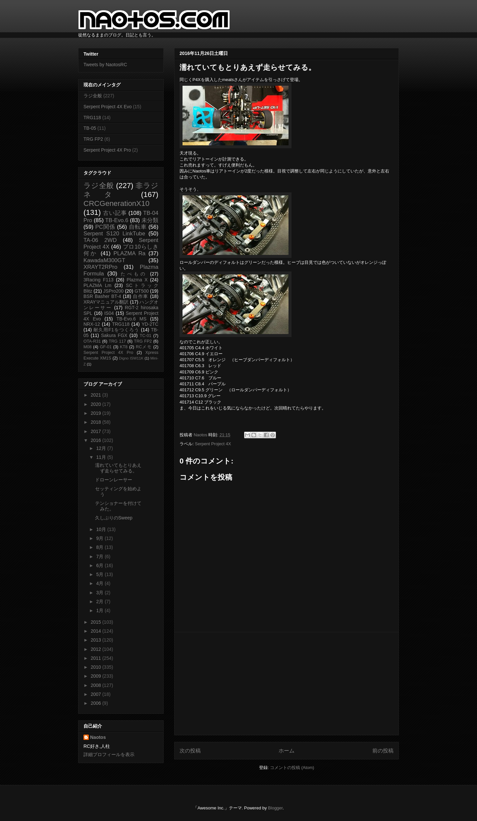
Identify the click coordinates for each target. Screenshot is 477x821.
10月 (101, 529)
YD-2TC (149, 324)
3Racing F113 (98, 279)
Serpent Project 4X (213, 443)
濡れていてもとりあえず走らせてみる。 (118, 467)
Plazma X (137, 279)
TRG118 (92, 117)
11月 (101, 457)
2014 (96, 631)
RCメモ (144, 347)
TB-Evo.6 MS (131, 318)
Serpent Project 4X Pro (107, 150)
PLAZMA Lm (97, 285)
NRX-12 (91, 324)
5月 (100, 574)
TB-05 (89, 128)
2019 (96, 413)
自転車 (138, 227)
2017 (96, 431)
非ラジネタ (120, 190)
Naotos (98, 737)
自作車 (140, 296)
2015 (96, 622)
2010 (96, 667)
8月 (100, 547)
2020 (96, 404)
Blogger (275, 807)
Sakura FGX (114, 335)
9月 (100, 538)
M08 (87, 347)
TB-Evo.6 (117, 220)
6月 (100, 565)
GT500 (141, 291)
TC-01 (145, 335)
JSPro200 (113, 291)
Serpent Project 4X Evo (107, 106)
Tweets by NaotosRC (105, 64)
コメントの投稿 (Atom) (292, 767)
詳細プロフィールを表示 (108, 754)
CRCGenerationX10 (116, 203)
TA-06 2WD (100, 240)
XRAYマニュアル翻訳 (106, 302)
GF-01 (106, 347)
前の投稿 (383, 750)
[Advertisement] (287, 683)
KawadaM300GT (104, 260)
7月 (100, 556)
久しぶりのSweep (113, 517)
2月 (100, 601)
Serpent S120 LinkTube (114, 233)
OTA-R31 (92, 341)
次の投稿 (190, 750)
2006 (96, 703)
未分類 (149, 220)
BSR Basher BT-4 (102, 296)
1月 (100, 610)
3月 (100, 592)
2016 (96, 440)
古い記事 (115, 213)
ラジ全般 (92, 95)
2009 (96, 676)
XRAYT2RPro (100, 267)
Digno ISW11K (131, 358)
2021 (96, 395)
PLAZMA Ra (130, 253)
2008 (96, 685)
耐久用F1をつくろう (116, 329)
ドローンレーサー (113, 479)
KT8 (124, 347)
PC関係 (105, 227)
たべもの (134, 273)
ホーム (286, 750)
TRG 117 (117, 341)
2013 (96, 640)
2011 (96, 658)
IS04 (109, 313)
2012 (96, 649)
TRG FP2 (93, 139)
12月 (101, 448)
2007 (96, 694)
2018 (96, 422)
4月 (100, 583)
